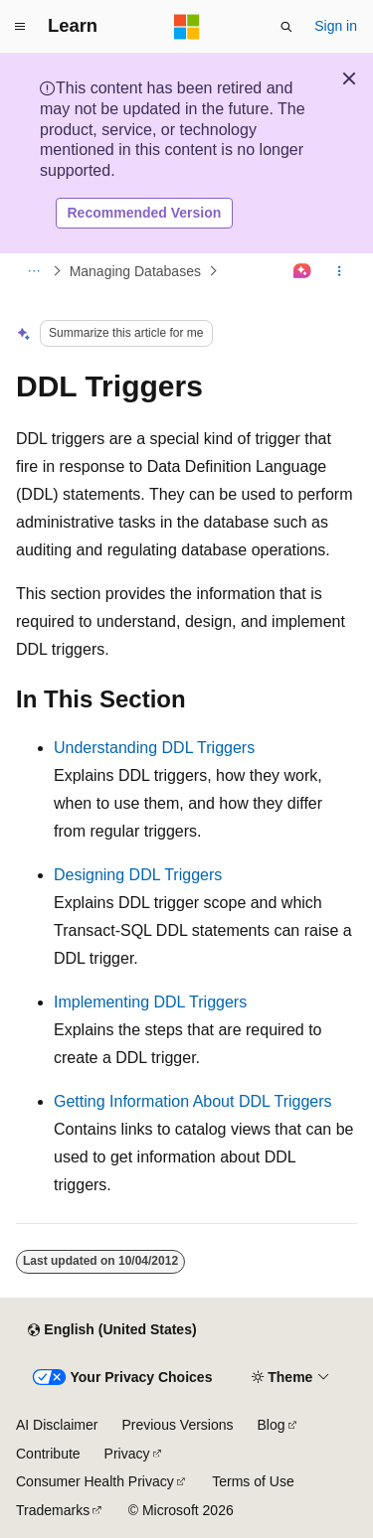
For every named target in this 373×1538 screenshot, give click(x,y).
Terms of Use (252, 1481)
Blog (271, 1425)
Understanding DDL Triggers (154, 747)
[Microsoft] (187, 27)
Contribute (48, 1453)
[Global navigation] (20, 27)
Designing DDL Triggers (138, 874)
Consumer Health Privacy (95, 1481)
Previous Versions (177, 1425)
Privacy (127, 1453)
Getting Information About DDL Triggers (193, 1101)
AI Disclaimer (56, 1425)
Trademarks (53, 1510)
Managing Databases (135, 271)
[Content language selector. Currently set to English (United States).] (112, 1330)
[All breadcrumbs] (33, 271)
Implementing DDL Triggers (150, 1002)
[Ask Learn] (302, 271)
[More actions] (339, 271)
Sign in (335, 26)
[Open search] (286, 27)
